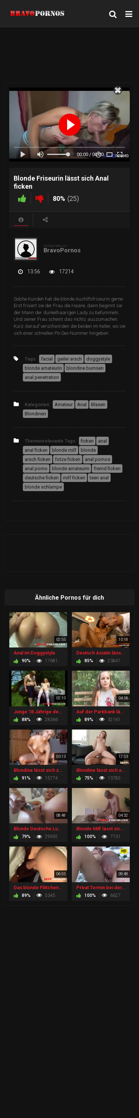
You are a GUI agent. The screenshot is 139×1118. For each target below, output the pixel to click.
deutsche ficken (42, 477)
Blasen (98, 404)
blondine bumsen (85, 368)
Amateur (64, 404)
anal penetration (42, 377)
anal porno (36, 468)
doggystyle (98, 359)
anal (102, 441)
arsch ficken (38, 459)
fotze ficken (67, 459)
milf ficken (74, 477)
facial (47, 359)
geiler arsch (69, 359)
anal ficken (36, 450)
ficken (87, 441)
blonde (88, 450)
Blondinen (35, 413)
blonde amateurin (43, 368)
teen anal (99, 477)
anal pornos (97, 459)
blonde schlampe (43, 487)
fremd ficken (107, 468)
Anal (82, 404)
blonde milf (64, 450)
